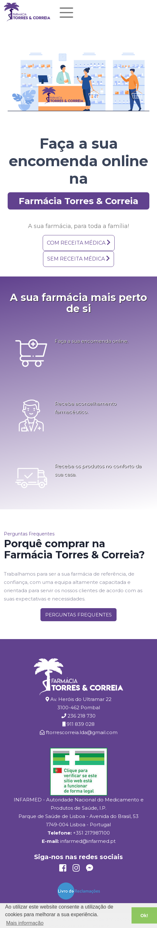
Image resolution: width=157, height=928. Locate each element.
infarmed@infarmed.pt (88, 841)
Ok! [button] (144, 915)
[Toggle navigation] (66, 13)
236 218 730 (82, 716)
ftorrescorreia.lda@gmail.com (82, 732)
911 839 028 (81, 724)
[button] (79, 243)
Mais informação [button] (24, 923)
